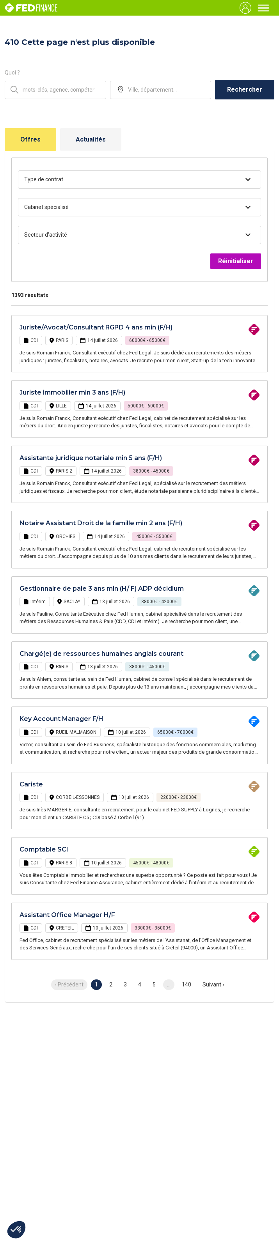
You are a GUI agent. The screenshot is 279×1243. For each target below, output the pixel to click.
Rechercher (244, 89)
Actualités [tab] (91, 139)
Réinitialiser (235, 261)
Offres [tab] (30, 139)
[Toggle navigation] (263, 8)
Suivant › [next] (213, 984)
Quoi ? (12, 72)
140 (186, 984)
